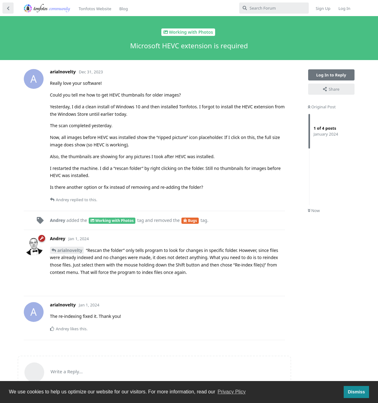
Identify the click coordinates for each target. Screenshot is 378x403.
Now (314, 210)
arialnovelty (70, 250)
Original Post (322, 107)
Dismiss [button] (356, 391)
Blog (123, 8)
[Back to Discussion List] (8, 8)
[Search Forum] (274, 8)
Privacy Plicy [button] (232, 391)
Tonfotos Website (95, 8)
